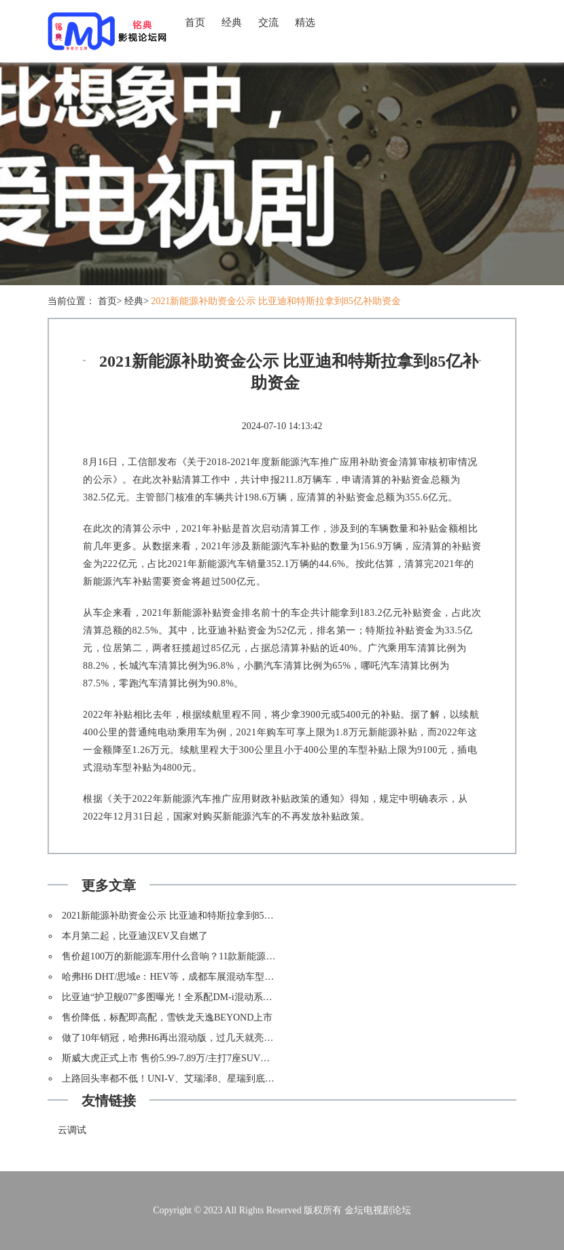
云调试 (72, 1130)
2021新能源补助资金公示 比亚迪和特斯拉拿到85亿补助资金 (276, 301)
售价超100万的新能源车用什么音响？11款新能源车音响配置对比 (197, 956)
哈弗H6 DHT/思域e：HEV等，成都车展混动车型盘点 (172, 977)
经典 (232, 22)
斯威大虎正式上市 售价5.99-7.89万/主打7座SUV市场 (170, 1058)
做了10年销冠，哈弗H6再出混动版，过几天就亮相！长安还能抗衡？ (205, 1038)
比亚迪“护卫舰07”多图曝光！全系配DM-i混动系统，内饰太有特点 (200, 997)
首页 (195, 22)
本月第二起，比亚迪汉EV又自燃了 (135, 936)
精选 (305, 22)
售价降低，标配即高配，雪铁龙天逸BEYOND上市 (167, 1017)
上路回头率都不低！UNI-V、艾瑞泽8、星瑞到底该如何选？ (187, 1078)
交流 (268, 22)
